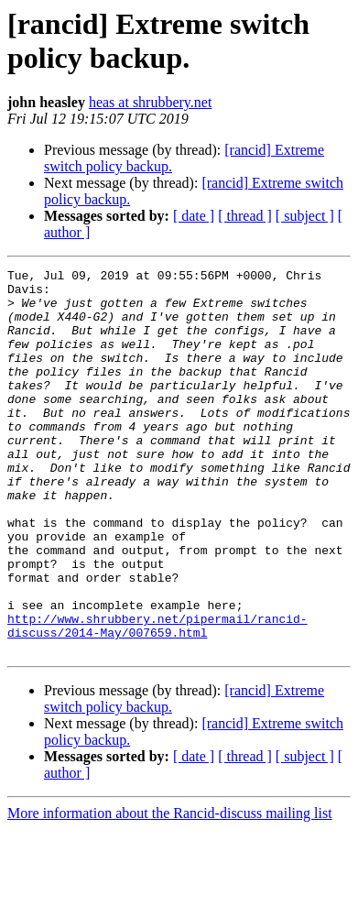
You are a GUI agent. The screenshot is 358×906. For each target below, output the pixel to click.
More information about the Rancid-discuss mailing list (169, 890)
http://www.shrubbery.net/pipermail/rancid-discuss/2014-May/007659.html (157, 698)
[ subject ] (305, 216)
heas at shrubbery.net (150, 102)
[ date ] (193, 216)
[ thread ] (245, 216)
